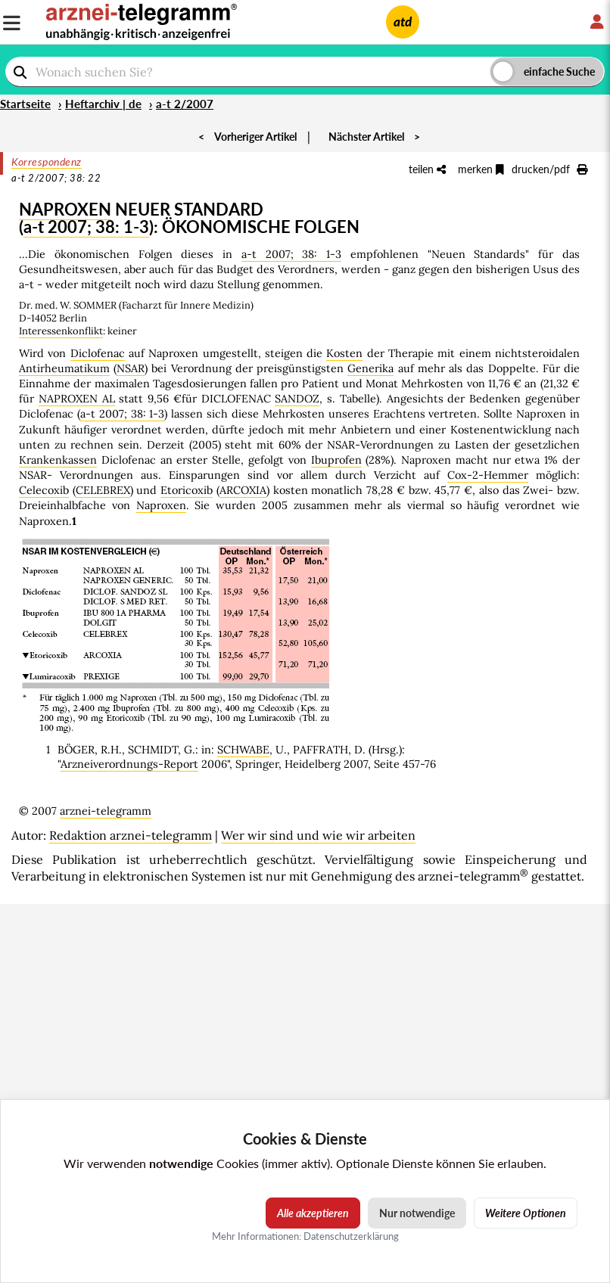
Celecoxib (44, 490)
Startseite (25, 103)
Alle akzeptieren (313, 1213)
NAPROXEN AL (77, 398)
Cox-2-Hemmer (487, 475)
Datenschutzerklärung (351, 1236)
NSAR (131, 368)
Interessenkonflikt (61, 331)
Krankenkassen (58, 460)
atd (403, 22)
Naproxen (161, 505)
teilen (427, 169)
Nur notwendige (417, 1213)
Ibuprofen (336, 460)
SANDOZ (297, 398)
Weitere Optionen (525, 1213)
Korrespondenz (46, 161)
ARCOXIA (242, 490)
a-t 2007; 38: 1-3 (86, 226)
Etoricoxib (186, 490)
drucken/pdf (549, 169)
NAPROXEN (65, 209)
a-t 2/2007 (184, 103)
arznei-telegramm (105, 811)
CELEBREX (103, 490)
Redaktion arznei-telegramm (130, 835)
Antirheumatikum (64, 368)
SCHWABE (243, 749)
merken (481, 169)
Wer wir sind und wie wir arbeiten (318, 835)
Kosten (344, 353)
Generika (370, 368)
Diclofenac (97, 353)
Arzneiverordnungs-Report (129, 764)
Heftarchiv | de (103, 103)
